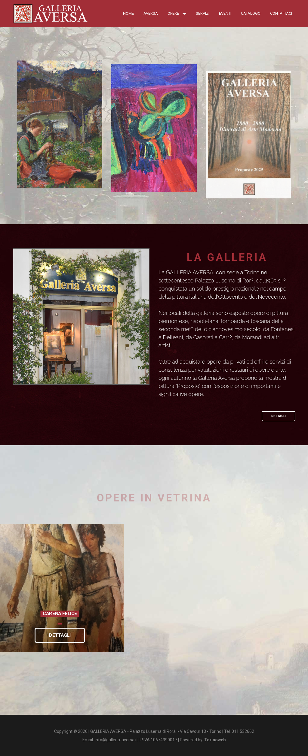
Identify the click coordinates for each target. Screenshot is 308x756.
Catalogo (250, 13)
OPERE (177, 13)
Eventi (225, 13)
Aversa (150, 13)
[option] (60, 588)
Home (128, 13)
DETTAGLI (278, 416)
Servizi (202, 13)
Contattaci (281, 13)
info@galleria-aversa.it (116, 739)
